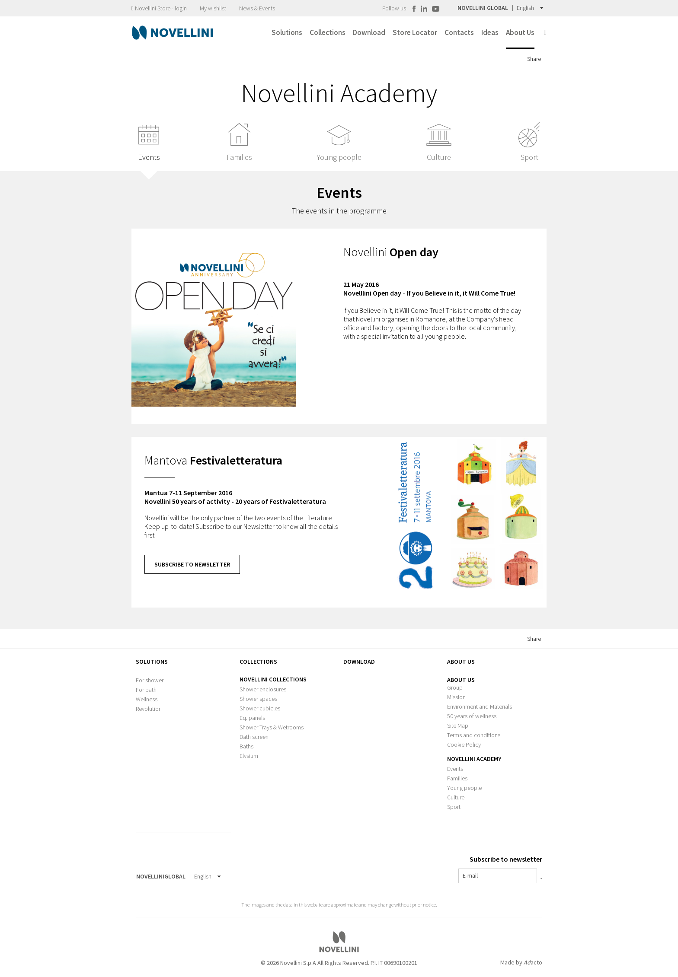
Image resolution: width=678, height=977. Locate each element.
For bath (146, 690)
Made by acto (521, 962)
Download (359, 661)
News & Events (257, 8)
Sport (454, 807)
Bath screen (254, 737)
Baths (246, 746)
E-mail (470, 875)
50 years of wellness (471, 716)
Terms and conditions (473, 735)
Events (455, 769)
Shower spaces (258, 699)
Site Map (457, 725)
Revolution (149, 709)
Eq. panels (252, 718)
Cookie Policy (464, 744)
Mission (456, 697)
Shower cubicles (260, 708)
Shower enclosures (263, 689)
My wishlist (213, 8)
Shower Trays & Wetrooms (272, 727)
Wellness (146, 699)
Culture (455, 797)
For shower (149, 680)
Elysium (249, 756)
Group (455, 687)
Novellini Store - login (159, 8)
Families (457, 778)
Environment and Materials (479, 706)
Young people (464, 788)
